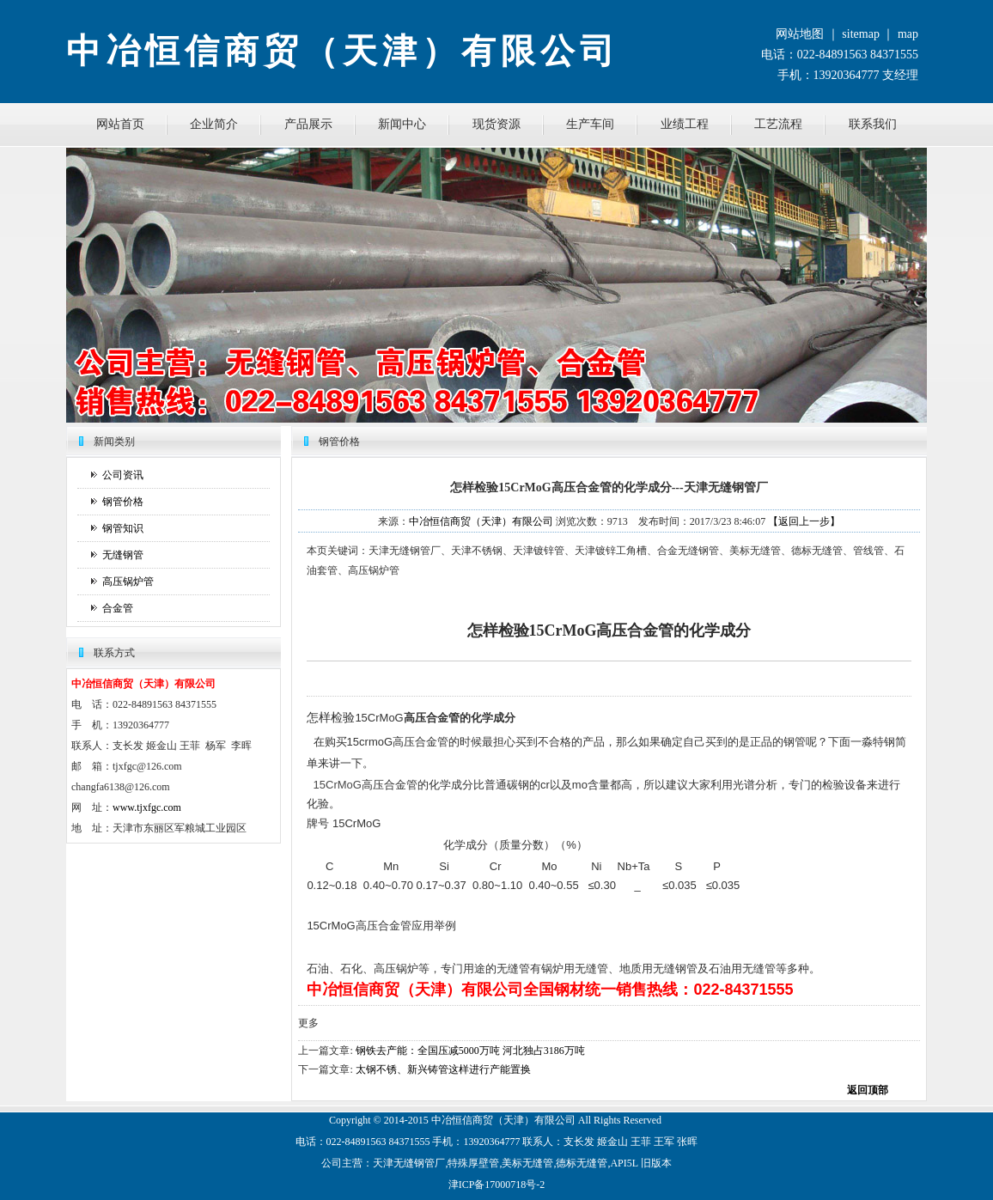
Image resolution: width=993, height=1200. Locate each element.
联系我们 (873, 124)
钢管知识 (122, 528)
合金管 (117, 608)
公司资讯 (122, 475)
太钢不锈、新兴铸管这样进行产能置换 (443, 1069)
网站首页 (120, 124)
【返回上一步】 (804, 521)
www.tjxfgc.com (147, 807)
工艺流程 (778, 124)
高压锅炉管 (128, 582)
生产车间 (590, 124)
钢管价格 (122, 502)
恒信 (462, 1120)
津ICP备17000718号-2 (496, 1185)
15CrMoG (336, 784)
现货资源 (496, 124)
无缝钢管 (122, 555)
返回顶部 (867, 1090)
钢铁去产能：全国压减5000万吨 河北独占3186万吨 (470, 1051)
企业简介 (214, 124)
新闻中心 (402, 124)
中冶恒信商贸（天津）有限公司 (481, 521)
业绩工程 (685, 124)
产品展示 (308, 124)
